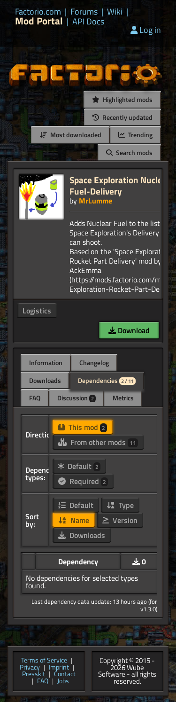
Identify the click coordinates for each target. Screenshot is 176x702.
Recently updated (122, 117)
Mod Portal (39, 21)
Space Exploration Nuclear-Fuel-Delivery (121, 185)
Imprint (59, 667)
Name (73, 520)
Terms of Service (44, 660)
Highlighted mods (122, 99)
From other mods (98, 442)
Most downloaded (70, 135)
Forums (84, 12)
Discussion (76, 398)
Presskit (33, 674)
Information (45, 362)
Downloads (45, 380)
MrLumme (95, 200)
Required (83, 481)
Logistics (37, 310)
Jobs (63, 681)
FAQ (34, 398)
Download (129, 330)
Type (120, 505)
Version (120, 520)
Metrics (123, 398)
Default (79, 466)
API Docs (88, 21)
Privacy (30, 667)
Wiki (114, 12)
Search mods (129, 152)
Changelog (94, 362)
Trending (135, 135)
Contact (65, 674)
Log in (145, 29)
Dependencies (107, 380)
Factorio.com (38, 12)
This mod (82, 427)
